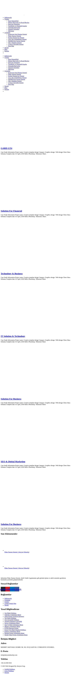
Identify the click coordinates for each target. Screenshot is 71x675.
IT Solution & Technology (13, 336)
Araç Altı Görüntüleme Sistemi (17, 39)
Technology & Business (12, 273)
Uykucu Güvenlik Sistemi (15, 44)
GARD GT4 (6, 148)
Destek (6, 48)
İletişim (6, 51)
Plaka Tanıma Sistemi (14, 36)
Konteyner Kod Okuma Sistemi (17, 34)
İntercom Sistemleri (14, 24)
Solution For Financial (11, 211)
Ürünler (6, 19)
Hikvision (11, 31)
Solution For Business (11, 399)
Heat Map (11, 46)
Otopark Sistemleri (13, 29)
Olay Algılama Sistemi (15, 42)
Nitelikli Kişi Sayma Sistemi (16, 41)
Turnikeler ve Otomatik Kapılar (17, 26)
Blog (5, 49)
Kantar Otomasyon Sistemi (16, 37)
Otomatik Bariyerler (14, 27)
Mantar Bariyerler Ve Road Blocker (18, 22)
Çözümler (7, 32)
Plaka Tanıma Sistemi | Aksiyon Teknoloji (16, 552)
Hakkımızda (8, 17)
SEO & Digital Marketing (13, 461)
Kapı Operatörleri (13, 21)
